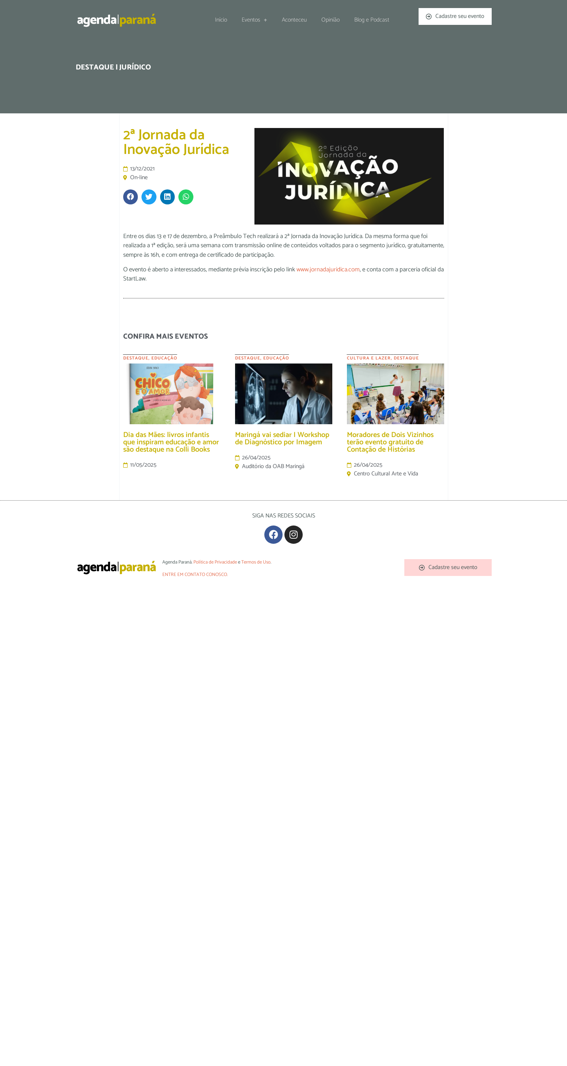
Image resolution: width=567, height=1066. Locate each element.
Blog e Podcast (371, 20)
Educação (164, 358)
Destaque (135, 358)
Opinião (330, 20)
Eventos (254, 20)
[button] (130, 196)
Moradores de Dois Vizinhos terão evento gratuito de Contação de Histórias (390, 442)
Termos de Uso (256, 562)
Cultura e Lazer (369, 358)
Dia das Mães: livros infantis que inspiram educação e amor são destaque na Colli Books (171, 442)
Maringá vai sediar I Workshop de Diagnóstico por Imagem (282, 438)
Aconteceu (294, 20)
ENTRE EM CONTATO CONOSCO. (195, 575)
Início (221, 20)
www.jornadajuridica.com (328, 269)
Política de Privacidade (215, 562)
